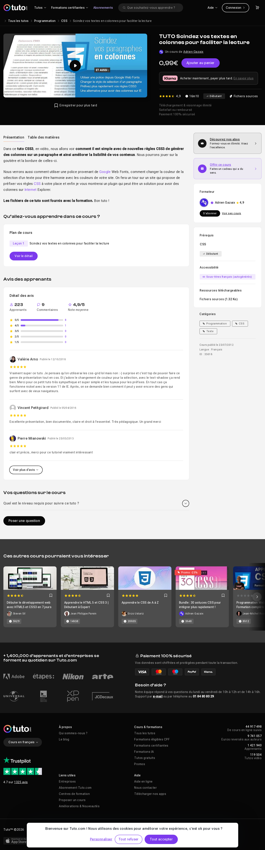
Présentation (13, 137)
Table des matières (43, 137)
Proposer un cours (72, 800)
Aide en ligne (143, 781)
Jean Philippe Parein (83, 613)
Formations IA (144, 751)
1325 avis (21, 782)
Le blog (64, 739)
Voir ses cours (231, 213)
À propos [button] (65, 727)
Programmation (45, 21)
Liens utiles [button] (67, 775)
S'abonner (210, 213)
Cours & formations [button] (148, 727)
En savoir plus (244, 78)
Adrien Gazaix (193, 51)
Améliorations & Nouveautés (79, 806)
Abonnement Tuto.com (75, 787)
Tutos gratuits (144, 758)
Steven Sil (19, 613)
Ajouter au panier (201, 63)
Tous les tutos (18, 21)
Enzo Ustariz (136, 613)
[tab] (13, 137)
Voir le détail (24, 256)
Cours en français (23, 742)
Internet (30, 190)
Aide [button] (137, 775)
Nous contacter (145, 787)
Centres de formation (74, 794)
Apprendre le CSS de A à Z (140, 602)
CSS (64, 21)
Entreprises (67, 781)
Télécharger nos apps (150, 794)
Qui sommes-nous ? (73, 733)
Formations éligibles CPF (152, 739)
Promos (139, 764)
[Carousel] (132, 597)
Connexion (235, 7)
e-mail (157, 696)
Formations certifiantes (151, 745)
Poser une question (24, 521)
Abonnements (103, 7)
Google (105, 172)
